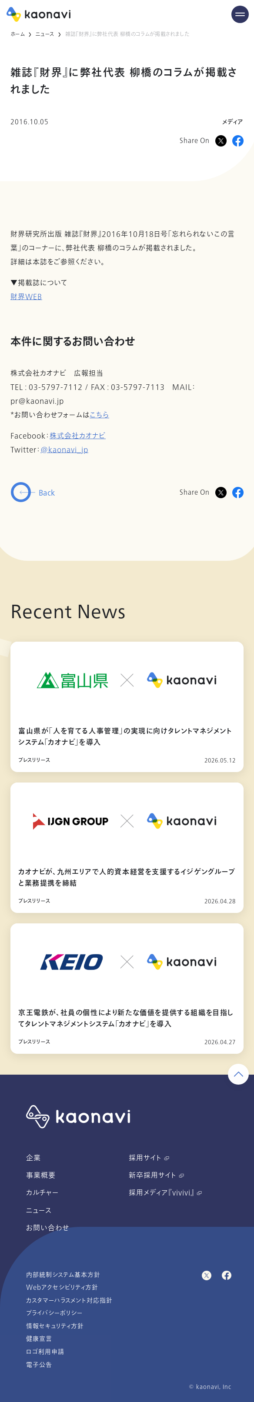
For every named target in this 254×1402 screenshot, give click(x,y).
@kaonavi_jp (64, 450)
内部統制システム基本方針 (63, 1274)
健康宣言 (39, 1338)
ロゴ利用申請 (45, 1351)
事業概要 (41, 1175)
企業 (33, 1158)
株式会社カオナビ (78, 436)
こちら (99, 415)
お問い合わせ (47, 1228)
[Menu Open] (240, 14)
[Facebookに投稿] (238, 141)
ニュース (45, 34)
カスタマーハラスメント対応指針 (69, 1300)
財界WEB (26, 297)
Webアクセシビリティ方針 (62, 1287)
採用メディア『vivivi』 (165, 1193)
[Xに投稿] (221, 141)
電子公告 (39, 1364)
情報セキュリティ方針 (55, 1326)
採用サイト (149, 1158)
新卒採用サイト (156, 1175)
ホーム (17, 34)
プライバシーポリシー (54, 1313)
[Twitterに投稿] (221, 492)
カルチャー (42, 1193)
